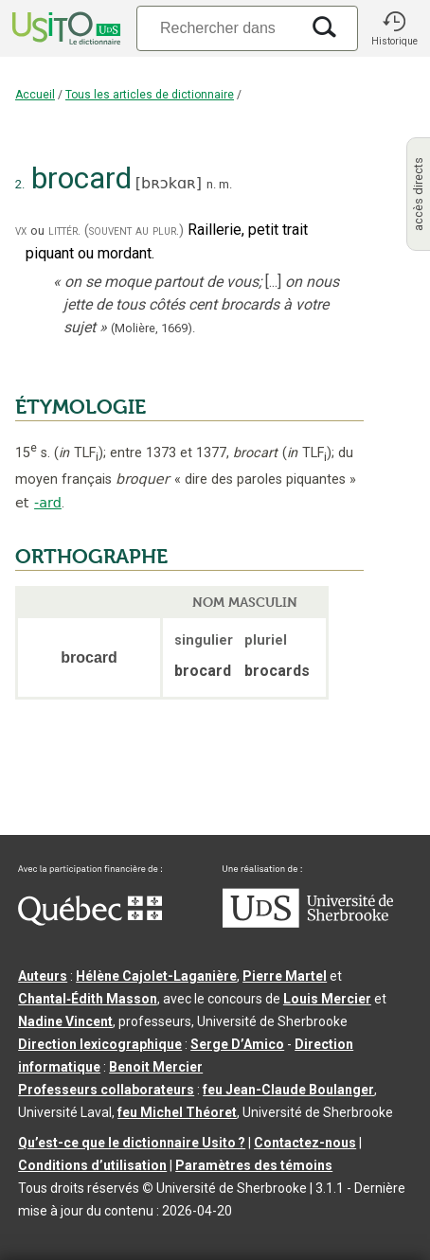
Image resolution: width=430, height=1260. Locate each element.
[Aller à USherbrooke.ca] (308, 923)
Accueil (35, 94)
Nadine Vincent (65, 1021)
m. (225, 184)
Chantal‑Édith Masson (87, 998)
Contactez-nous (305, 1142)
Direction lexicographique (100, 1044)
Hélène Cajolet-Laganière (156, 976)
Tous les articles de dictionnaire (149, 94)
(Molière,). (153, 328)
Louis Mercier (327, 998)
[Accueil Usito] (64, 28)
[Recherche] (218, 28)
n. (211, 184)
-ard (48, 502)
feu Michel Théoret (177, 1112)
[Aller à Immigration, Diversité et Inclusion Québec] (90, 921)
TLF (79, 453)
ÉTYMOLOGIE (80, 407)
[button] (394, 28)
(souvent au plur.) (134, 230)
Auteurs (42, 976)
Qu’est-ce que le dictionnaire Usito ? (131, 1142)
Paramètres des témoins (253, 1165)
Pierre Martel (284, 976)
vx (21, 230)
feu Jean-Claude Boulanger (288, 1089)
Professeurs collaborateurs (106, 1089)
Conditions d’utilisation (92, 1165)
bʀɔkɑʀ (168, 183)
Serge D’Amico (237, 1044)
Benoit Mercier (156, 1066)
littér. (64, 230)
